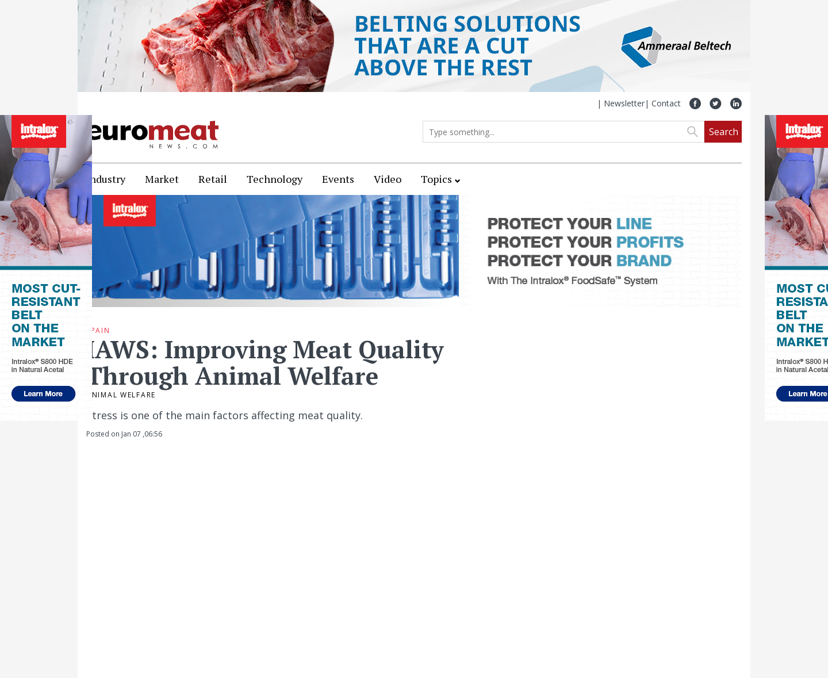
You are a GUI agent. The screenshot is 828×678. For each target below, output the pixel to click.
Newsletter (624, 103)
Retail (212, 179)
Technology (274, 179)
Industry (105, 179)
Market (162, 179)
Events (338, 179)
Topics (436, 179)
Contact (666, 103)
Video (387, 179)
